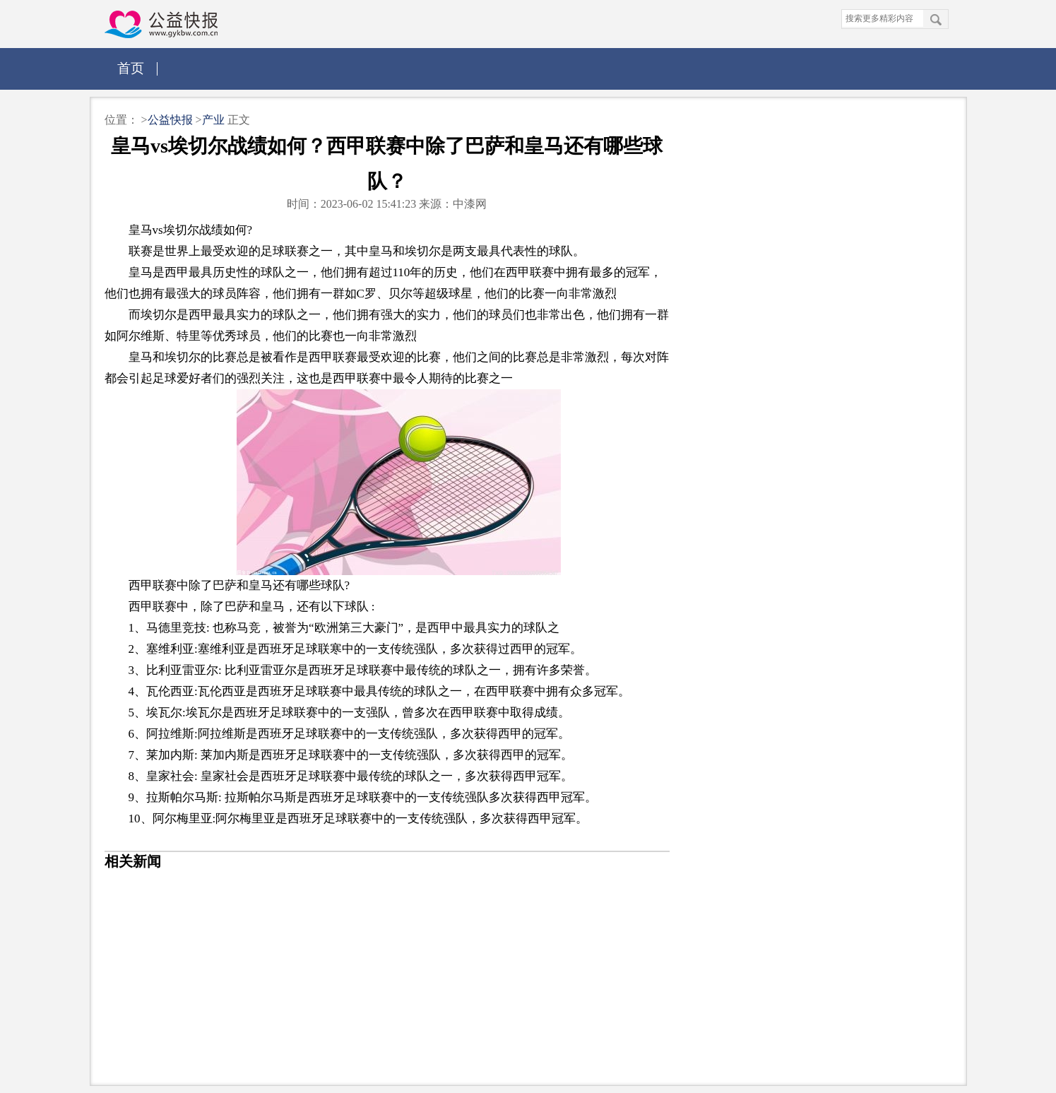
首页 (130, 68)
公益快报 (172, 120)
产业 (213, 120)
